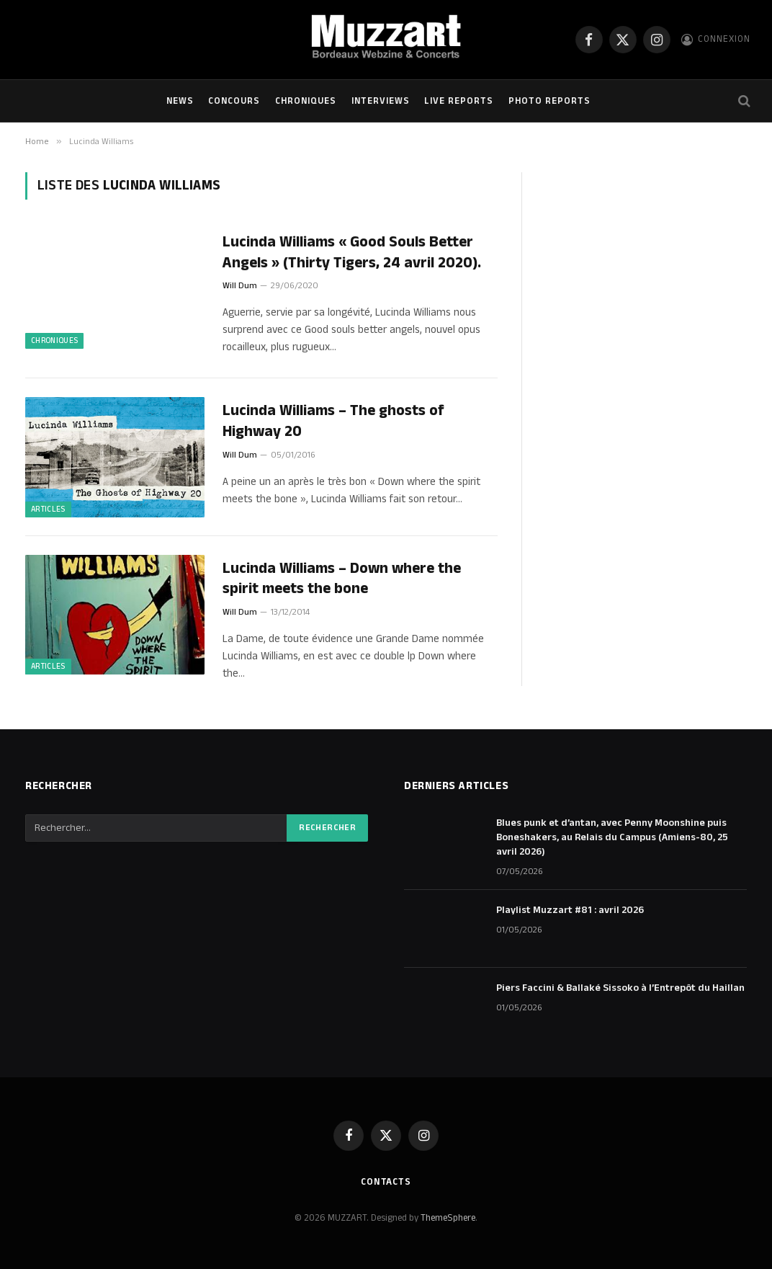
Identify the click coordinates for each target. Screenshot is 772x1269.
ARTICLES (48, 509)
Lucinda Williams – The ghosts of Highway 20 (333, 421)
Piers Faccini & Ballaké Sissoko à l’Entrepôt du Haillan (620, 988)
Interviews (380, 100)
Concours (234, 100)
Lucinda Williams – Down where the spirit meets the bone (342, 579)
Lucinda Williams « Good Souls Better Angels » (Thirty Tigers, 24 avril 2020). (352, 252)
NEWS (180, 100)
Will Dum (240, 286)
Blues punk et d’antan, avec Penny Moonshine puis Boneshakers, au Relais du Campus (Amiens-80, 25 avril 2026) (612, 837)
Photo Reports (549, 100)
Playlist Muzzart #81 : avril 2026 (570, 910)
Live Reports (458, 100)
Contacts (386, 1181)
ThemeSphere (448, 1217)
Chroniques (305, 100)
